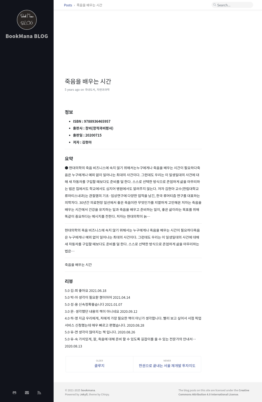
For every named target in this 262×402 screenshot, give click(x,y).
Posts (68, 4)
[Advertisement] (27, 108)
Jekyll (84, 394)
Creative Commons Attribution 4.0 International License (214, 392)
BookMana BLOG (27, 35)
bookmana (88, 390)
